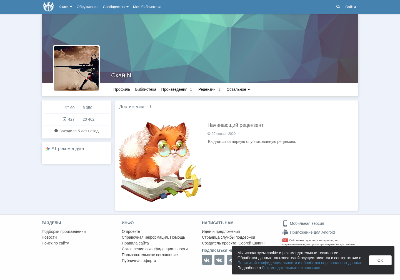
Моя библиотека (147, 7)
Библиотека (145, 89)
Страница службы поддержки (228, 237)
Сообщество (116, 7)
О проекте (131, 231)
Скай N (121, 75)
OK (380, 260)
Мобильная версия (303, 223)
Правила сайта (135, 243)
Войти (350, 7)
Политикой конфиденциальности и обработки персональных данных (300, 263)
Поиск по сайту (55, 243)
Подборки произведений (64, 231)
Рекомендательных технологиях (291, 268)
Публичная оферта (139, 260)
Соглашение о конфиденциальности (155, 249)
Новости (49, 237)
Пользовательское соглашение (150, 255)
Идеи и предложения (221, 231)
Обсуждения (87, 7)
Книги (65, 7)
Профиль (121, 89)
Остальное (238, 89)
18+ (285, 240)
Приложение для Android (308, 232)
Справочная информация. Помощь (153, 237)
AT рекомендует (68, 148)
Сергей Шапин (251, 243)
